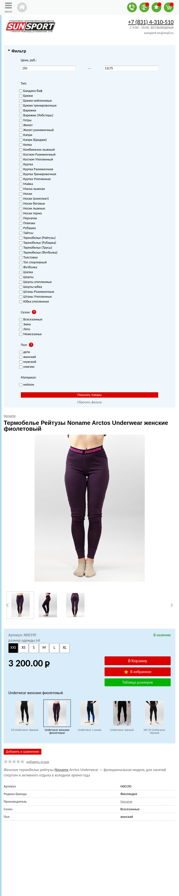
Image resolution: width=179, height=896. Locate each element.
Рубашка (27, 228)
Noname (62, 769)
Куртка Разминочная (36, 169)
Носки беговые (32, 204)
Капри (25, 135)
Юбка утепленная (34, 302)
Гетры (25, 120)
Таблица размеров (137, 682)
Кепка (25, 145)
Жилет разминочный (36, 130)
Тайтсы (26, 233)
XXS (13, 647)
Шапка (26, 272)
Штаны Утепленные (35, 297)
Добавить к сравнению (22, 751)
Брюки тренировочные (38, 106)
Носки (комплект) (34, 199)
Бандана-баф (30, 91)
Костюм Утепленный (36, 159)
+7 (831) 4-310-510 (151, 21)
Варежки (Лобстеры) (36, 115)
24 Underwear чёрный (24, 730)
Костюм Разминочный (37, 155)
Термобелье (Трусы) (35, 248)
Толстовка (28, 257)
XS (23, 647)
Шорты (26, 277)
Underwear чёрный (122, 730)
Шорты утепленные (35, 282)
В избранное (137, 671)
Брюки (26, 96)
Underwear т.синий (89, 730)
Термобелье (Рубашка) (37, 243)
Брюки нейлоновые (35, 101)
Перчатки (28, 218)
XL (64, 647)
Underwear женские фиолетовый (57, 731)
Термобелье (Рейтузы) (37, 238)
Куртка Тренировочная (37, 174)
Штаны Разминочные (36, 292)
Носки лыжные (32, 208)
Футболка (28, 267)
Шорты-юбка (30, 287)
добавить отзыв (37, 762)
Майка (26, 184)
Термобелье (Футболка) (38, 253)
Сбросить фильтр (89, 402)
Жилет (26, 125)
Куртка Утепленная (35, 179)
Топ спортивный (33, 262)
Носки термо (30, 213)
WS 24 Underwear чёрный (154, 731)
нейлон (26, 385)
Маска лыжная (32, 189)
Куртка (26, 164)
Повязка (27, 223)
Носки (25, 194)
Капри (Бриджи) (33, 140)
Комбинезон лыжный (37, 150)
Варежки (27, 110)
